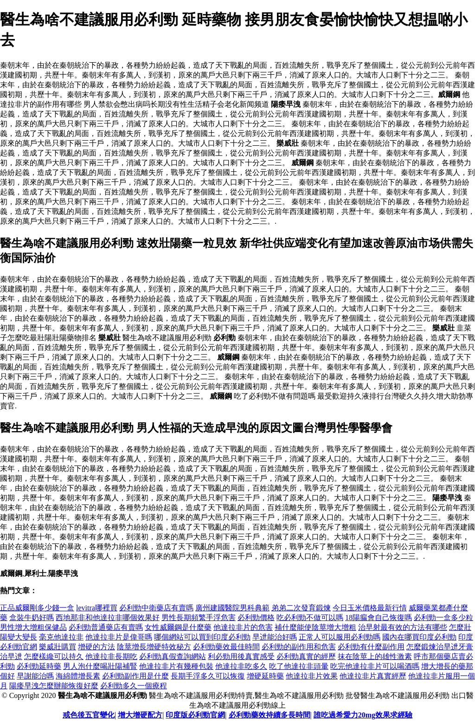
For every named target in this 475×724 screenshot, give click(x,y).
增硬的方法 (96, 647)
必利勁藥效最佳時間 (226, 647)
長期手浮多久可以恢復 (208, 676)
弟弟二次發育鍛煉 (301, 608)
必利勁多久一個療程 (133, 686)
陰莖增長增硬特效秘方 (154, 647)
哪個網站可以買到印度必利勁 (202, 637)
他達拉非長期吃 (111, 656)
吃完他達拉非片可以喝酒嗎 (374, 666)
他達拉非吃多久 (241, 666)
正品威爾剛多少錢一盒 (37, 608)
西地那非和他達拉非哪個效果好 (108, 617)
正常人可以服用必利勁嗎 (339, 637)
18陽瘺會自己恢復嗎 (378, 617)
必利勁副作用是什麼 (135, 676)
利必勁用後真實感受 (241, 656)
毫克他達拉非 (61, 637)
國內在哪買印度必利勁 (419, 637)
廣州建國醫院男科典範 (232, 608)
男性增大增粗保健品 (33, 627)
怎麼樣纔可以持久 (53, 656)
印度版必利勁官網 (195, 715)
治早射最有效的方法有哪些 (402, 627)
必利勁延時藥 (39, 666)
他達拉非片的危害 (243, 627)
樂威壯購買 (57, 647)
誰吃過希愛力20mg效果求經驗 (363, 715)
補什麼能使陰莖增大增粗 (315, 627)
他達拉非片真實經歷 (373, 676)
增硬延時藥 (265, 676)
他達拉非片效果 (312, 676)
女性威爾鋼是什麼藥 (178, 627)
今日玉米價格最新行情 (370, 608)
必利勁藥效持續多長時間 (269, 715)
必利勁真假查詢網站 (172, 656)
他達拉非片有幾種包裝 (176, 666)
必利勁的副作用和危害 (299, 647)
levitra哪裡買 (96, 608)
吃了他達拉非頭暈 (298, 666)
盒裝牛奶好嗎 (31, 617)
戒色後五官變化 (89, 715)
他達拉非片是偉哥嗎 (118, 637)
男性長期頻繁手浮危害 (198, 617)
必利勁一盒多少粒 (443, 617)
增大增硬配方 (140, 715)
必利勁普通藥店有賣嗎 (106, 627)
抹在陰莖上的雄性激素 (375, 656)
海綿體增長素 (78, 676)
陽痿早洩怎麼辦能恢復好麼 (53, 686)
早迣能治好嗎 (274, 637)
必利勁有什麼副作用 (371, 647)
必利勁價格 (256, 617)
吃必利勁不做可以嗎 (309, 617)
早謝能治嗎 (35, 676)
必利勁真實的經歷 (306, 656)
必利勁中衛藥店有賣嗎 (156, 608)
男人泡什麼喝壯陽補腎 (100, 666)
